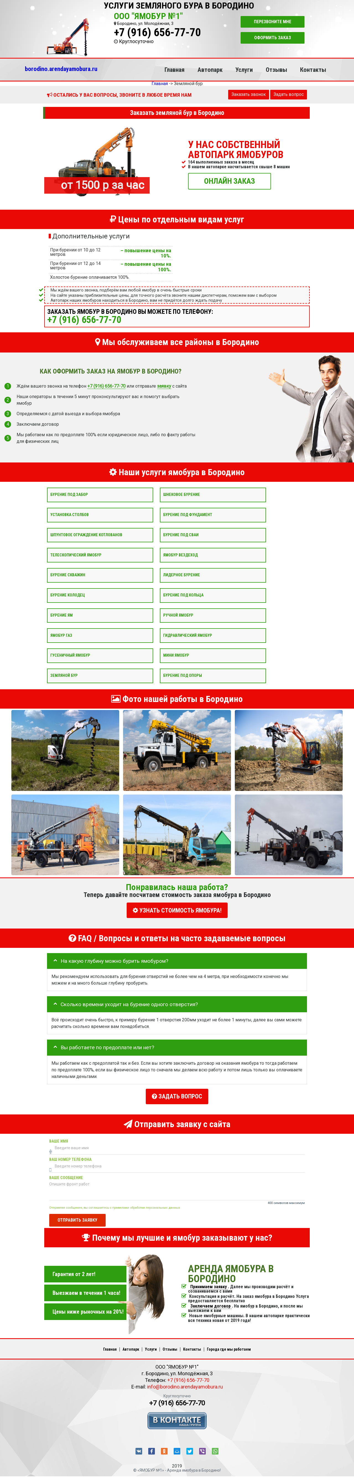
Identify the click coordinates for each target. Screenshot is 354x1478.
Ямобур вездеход (180, 555)
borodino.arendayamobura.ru (61, 68)
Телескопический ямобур (75, 555)
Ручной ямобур (178, 615)
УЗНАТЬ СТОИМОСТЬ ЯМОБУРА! (177, 910)
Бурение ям (61, 615)
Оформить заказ (272, 37)
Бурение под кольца (183, 595)
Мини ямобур (176, 655)
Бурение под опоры (182, 675)
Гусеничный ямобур (70, 655)
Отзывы (276, 69)
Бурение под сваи (181, 534)
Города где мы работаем (229, 1346)
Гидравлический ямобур (187, 635)
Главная (174, 69)
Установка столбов (69, 514)
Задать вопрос (289, 94)
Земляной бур (64, 675)
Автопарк (210, 69)
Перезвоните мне (272, 21)
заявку (164, 386)
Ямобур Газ (61, 635)
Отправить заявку (77, 1217)
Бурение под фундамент (187, 514)
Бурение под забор (69, 494)
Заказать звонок (248, 94)
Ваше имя (58, 1138)
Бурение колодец (67, 595)
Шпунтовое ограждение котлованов (86, 534)
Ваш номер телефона (70, 1156)
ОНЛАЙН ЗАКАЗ (229, 180)
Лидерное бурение (181, 575)
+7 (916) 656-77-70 (157, 32)
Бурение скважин (67, 575)
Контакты (313, 69)
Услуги (244, 69)
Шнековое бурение (181, 494)
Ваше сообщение (66, 1174)
